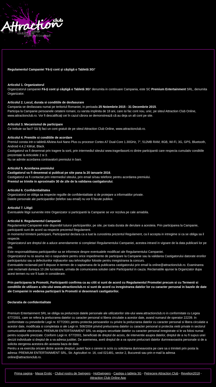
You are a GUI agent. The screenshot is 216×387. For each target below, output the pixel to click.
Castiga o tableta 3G (127, 373)
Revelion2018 (190, 373)
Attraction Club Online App (108, 378)
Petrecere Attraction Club (161, 373)
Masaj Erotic (43, 373)
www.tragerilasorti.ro (119, 150)
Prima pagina (23, 373)
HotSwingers (102, 373)
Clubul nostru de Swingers (73, 373)
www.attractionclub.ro (22, 115)
